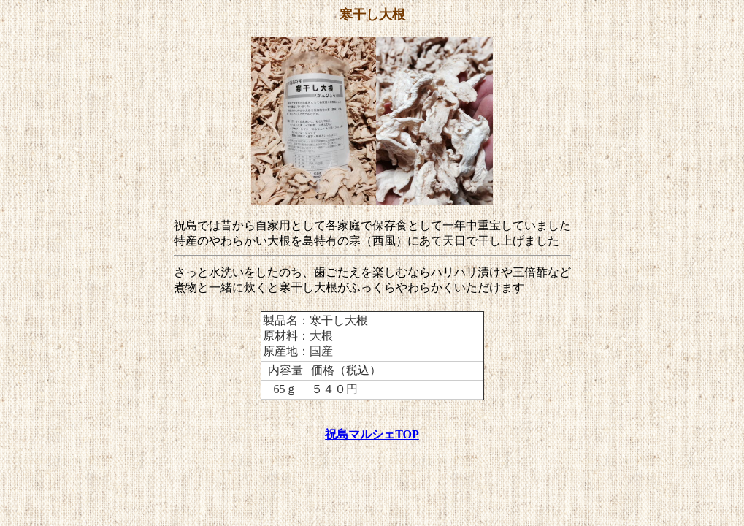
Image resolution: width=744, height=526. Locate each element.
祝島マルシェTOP (372, 434)
